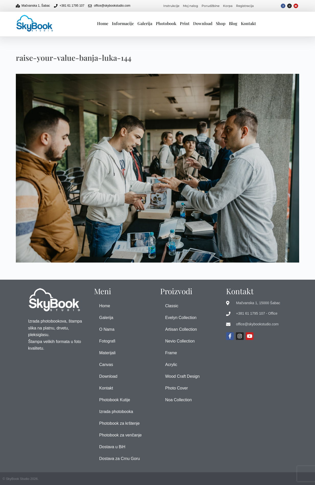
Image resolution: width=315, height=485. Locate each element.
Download (202, 23)
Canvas (106, 364)
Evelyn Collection (181, 317)
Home (102, 23)
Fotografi (107, 341)
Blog (233, 23)
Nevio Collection (180, 341)
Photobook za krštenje (119, 423)
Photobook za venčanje (120, 435)
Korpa (227, 6)
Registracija (245, 6)
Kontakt (248, 23)
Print (185, 23)
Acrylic (171, 364)
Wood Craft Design (182, 376)
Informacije (123, 23)
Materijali (107, 353)
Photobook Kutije (114, 400)
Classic (172, 306)
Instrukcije (171, 6)
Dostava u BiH (112, 447)
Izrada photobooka (116, 411)
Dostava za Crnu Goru (119, 458)
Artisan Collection (181, 329)
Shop (220, 23)
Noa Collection (178, 400)
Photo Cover (176, 388)
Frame (171, 353)
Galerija (144, 23)
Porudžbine (210, 6)
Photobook (166, 23)
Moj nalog (190, 6)
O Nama (106, 329)
